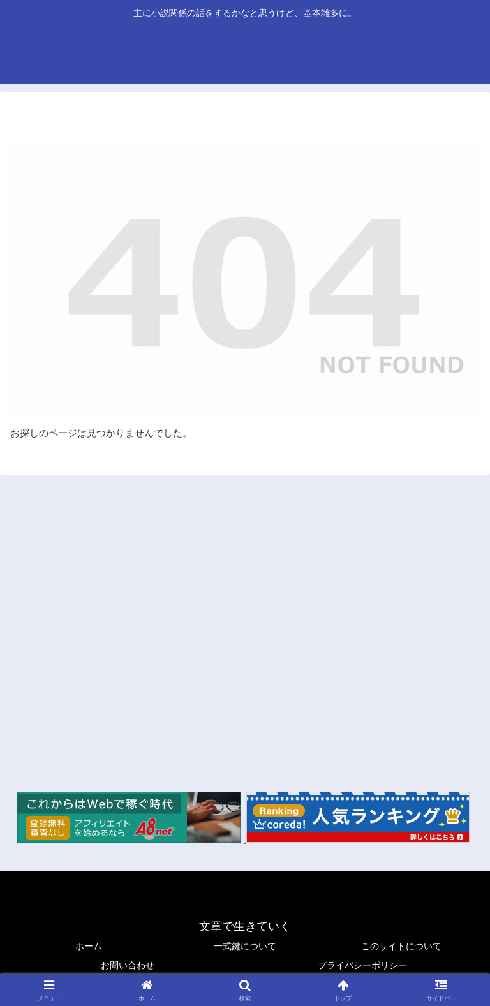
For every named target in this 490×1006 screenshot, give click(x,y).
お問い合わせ (127, 965)
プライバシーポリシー (362, 965)
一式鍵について (245, 946)
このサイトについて (401, 946)
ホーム (88, 946)
